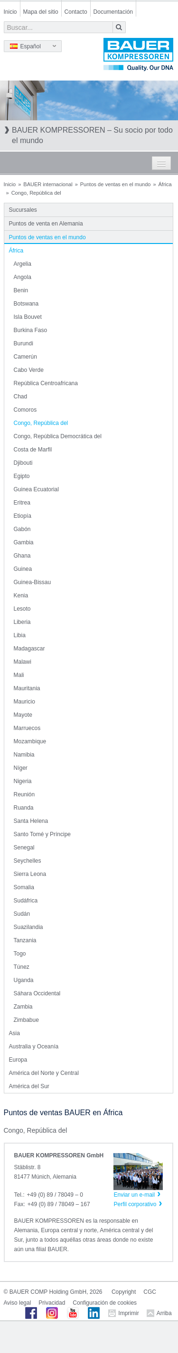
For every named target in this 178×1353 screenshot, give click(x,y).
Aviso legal (17, 1302)
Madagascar (29, 648)
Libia (20, 635)
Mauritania (27, 688)
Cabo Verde (29, 370)
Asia (14, 1033)
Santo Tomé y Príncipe (42, 834)
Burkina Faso (30, 330)
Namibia (24, 754)
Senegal (24, 847)
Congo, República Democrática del (58, 436)
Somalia (24, 887)
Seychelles (27, 860)
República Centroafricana (46, 383)
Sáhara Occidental (37, 993)
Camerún (25, 356)
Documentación (113, 12)
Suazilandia (28, 927)
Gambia (24, 542)
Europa (18, 1059)
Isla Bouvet (28, 317)
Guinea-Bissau (32, 582)
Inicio (10, 12)
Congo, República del (41, 423)
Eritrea (22, 502)
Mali (19, 675)
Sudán (22, 914)
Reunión (24, 794)
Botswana (26, 303)
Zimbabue (26, 1020)
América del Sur (29, 1086)
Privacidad (51, 1302)
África (165, 184)
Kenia (21, 595)
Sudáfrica (26, 900)
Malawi (22, 661)
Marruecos (27, 728)
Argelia (22, 264)
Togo (20, 953)
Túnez (21, 967)
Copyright (124, 1292)
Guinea (23, 569)
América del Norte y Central (44, 1073)
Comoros (25, 409)
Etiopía (22, 516)
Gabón (22, 529)
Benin (21, 290)
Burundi (23, 343)
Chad (21, 396)
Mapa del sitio (40, 12)
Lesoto (22, 608)
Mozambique (30, 741)
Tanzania (25, 940)
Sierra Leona (30, 874)
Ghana (22, 555)
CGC (149, 1292)
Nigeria (23, 781)
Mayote (23, 715)
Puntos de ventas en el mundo (115, 184)
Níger (21, 768)
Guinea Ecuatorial (36, 489)
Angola (22, 277)
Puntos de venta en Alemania (46, 223)
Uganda (24, 980)
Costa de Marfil (33, 449)
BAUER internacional (47, 184)
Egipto (22, 476)
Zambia (23, 1006)
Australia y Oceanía (34, 1046)
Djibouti (23, 463)
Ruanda (24, 807)
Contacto (76, 12)
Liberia (22, 622)
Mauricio (24, 701)
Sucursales (23, 210)
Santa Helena (31, 821)
